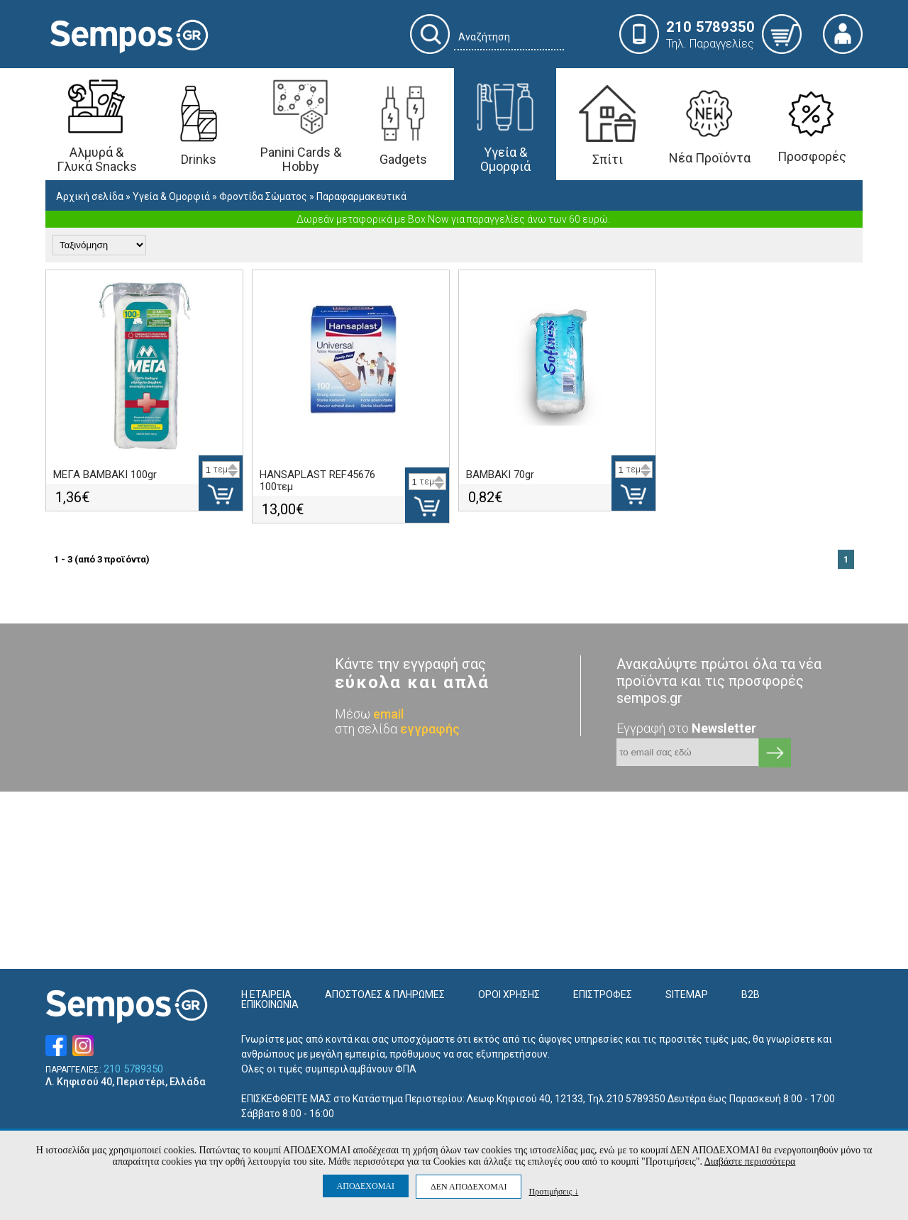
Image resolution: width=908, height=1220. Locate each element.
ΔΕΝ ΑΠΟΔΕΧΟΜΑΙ (468, 1187)
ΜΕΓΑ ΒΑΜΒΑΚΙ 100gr (105, 474)
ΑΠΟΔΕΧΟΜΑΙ (365, 1186)
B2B (750, 994)
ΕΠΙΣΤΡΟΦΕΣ (602, 994)
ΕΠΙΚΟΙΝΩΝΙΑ (270, 1004)
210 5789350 (133, 1069)
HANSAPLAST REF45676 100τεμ (317, 480)
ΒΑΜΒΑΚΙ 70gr (500, 474)
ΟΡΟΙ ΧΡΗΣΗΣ (509, 994)
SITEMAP (686, 994)
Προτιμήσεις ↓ (553, 1191)
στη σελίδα (397, 728)
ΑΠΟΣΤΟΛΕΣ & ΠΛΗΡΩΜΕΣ (385, 994)
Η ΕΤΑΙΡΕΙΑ (266, 994)
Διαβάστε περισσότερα (750, 1161)
